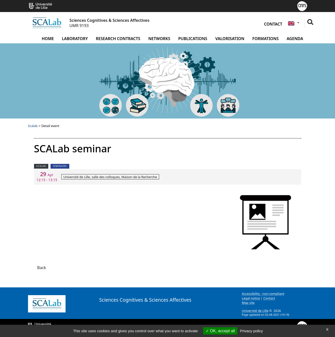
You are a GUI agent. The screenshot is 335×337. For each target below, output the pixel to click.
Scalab (33, 126)
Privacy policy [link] (251, 331)
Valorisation (229, 38)
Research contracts (118, 38)
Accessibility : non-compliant (263, 293)
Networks (159, 38)
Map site (248, 302)
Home (48, 38)
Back (41, 267)
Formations (265, 38)
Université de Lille (255, 310)
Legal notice (251, 298)
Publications (192, 38)
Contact (273, 24)
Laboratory (75, 38)
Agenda (295, 38)
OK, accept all (220, 331)
